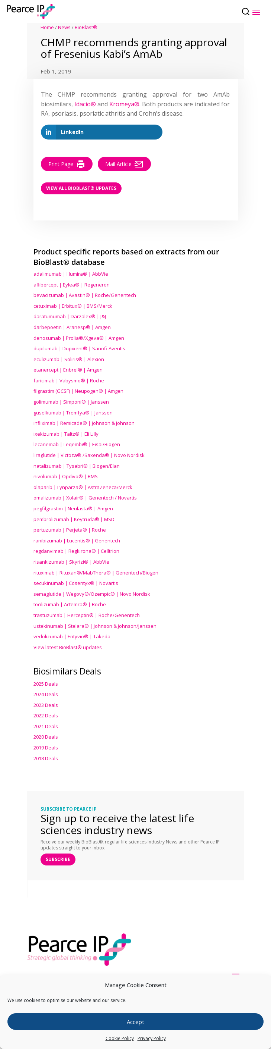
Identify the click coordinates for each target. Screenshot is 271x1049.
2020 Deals (45, 736)
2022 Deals (45, 715)
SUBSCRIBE (58, 859)
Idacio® (85, 104)
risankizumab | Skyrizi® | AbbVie (71, 561)
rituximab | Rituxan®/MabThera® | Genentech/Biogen (95, 572)
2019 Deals (45, 747)
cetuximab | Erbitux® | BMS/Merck (72, 306)
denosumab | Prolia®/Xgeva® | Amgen (78, 338)
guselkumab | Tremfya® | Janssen (73, 412)
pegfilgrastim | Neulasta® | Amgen (73, 508)
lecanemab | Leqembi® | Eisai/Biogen (76, 444)
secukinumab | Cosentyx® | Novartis (75, 583)
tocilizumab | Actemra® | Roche (69, 604)
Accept (135, 1021)
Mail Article (124, 164)
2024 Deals (45, 694)
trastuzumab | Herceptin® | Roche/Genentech (86, 615)
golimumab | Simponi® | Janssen (71, 401)
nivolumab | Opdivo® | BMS (65, 476)
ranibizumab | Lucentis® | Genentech (76, 540)
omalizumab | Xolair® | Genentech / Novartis (85, 497)
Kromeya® (124, 104)
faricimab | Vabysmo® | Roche (68, 380)
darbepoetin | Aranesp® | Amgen (72, 327)
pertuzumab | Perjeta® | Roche (69, 529)
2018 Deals (45, 758)
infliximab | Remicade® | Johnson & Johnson (84, 423)
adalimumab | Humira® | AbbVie (70, 273)
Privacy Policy (152, 1038)
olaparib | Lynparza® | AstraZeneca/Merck (82, 487)
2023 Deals (45, 705)
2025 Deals (45, 683)
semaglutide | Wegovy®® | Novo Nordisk (91, 594)
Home (47, 27)
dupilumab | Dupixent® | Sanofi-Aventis (79, 348)
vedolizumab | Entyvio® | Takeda (71, 636)
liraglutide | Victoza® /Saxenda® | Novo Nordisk (89, 455)
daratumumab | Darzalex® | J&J (69, 316)
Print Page (66, 164)
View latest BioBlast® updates (67, 647)
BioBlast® (86, 27)
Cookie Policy (120, 1038)
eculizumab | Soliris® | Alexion (68, 359)
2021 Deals (45, 726)
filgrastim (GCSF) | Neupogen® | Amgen (78, 391)
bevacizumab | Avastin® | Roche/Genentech (84, 295)
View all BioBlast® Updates (81, 188)
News (64, 27)
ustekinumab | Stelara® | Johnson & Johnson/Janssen (95, 626)
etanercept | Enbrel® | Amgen (68, 369)
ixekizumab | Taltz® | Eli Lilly (66, 433)
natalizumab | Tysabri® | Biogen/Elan (76, 466)
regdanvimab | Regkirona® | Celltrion (76, 551)
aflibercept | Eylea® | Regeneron (71, 284)
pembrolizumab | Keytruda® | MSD (73, 519)
